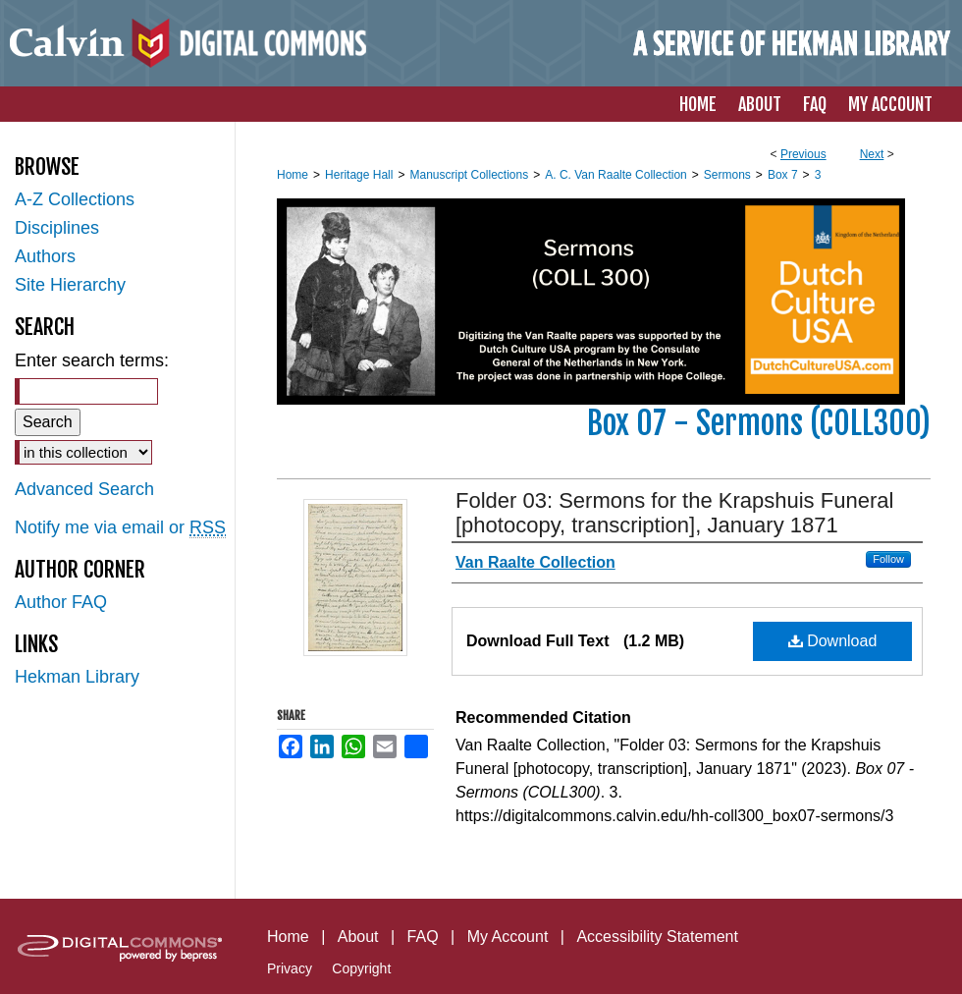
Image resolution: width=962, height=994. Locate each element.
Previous (803, 154)
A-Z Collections (74, 199)
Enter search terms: (92, 360)
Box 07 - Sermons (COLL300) (759, 423)
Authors (45, 256)
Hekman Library (77, 677)
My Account (508, 936)
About (358, 936)
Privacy (289, 968)
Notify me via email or (120, 528)
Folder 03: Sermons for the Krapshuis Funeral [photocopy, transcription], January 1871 (674, 512)
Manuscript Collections (468, 175)
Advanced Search (84, 489)
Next (872, 154)
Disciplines (57, 228)
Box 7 (783, 175)
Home (292, 175)
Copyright (361, 968)
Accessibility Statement (657, 936)
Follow (888, 559)
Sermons (727, 175)
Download (833, 641)
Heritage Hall (359, 175)
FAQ (423, 936)
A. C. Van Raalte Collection (616, 175)
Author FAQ (61, 602)
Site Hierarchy (70, 285)
